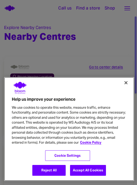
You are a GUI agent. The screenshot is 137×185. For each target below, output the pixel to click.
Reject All (49, 170)
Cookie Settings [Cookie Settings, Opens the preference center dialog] (67, 155)
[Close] (126, 82)
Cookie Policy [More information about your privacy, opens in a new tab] (90, 142)
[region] (69, 129)
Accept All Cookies (88, 170)
